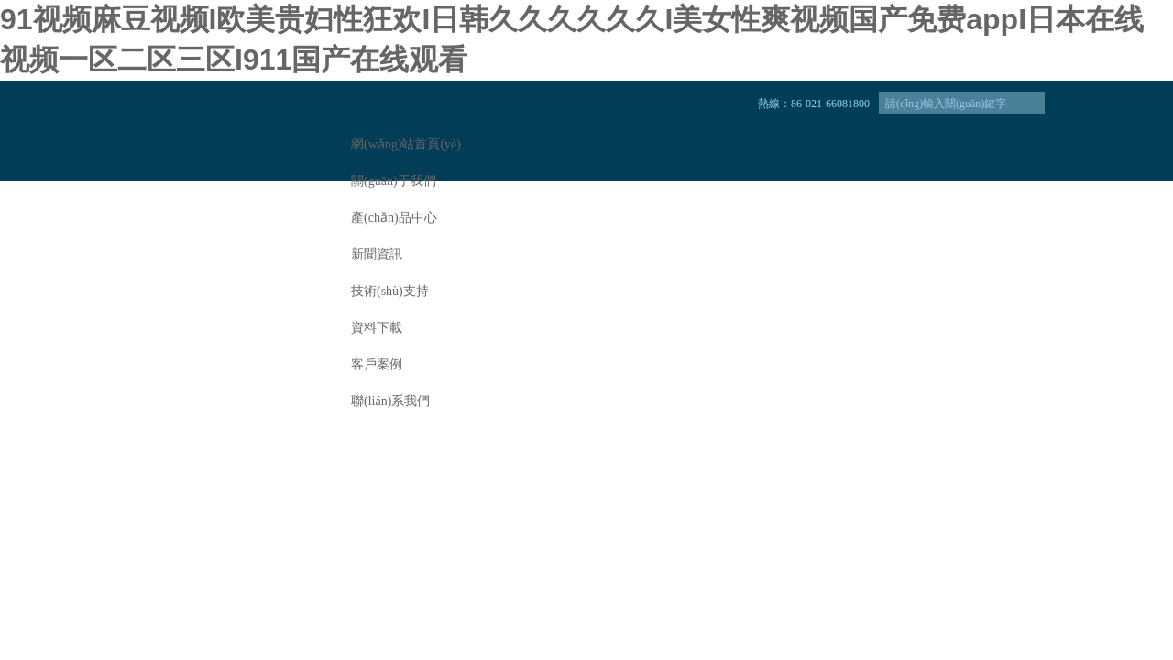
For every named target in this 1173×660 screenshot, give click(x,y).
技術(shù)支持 (390, 291)
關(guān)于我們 (393, 181)
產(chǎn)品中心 (394, 218)
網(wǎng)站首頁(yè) (406, 144)
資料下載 (376, 328)
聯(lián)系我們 (390, 401)
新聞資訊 (376, 254)
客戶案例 (376, 364)
